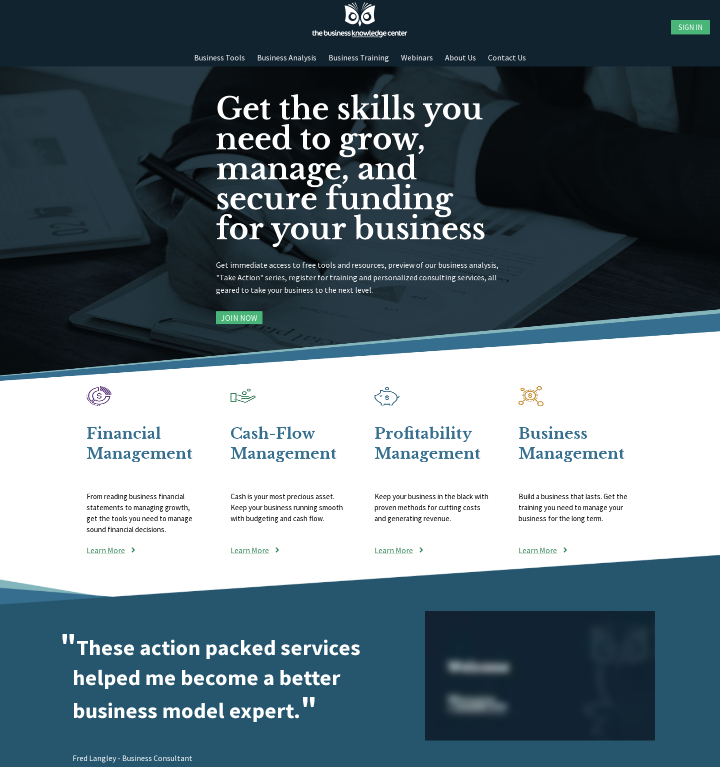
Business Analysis (286, 57)
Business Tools (219, 57)
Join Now (239, 318)
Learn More (105, 550)
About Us (460, 57)
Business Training (358, 57)
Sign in (690, 27)
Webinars (417, 57)
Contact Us (507, 57)
